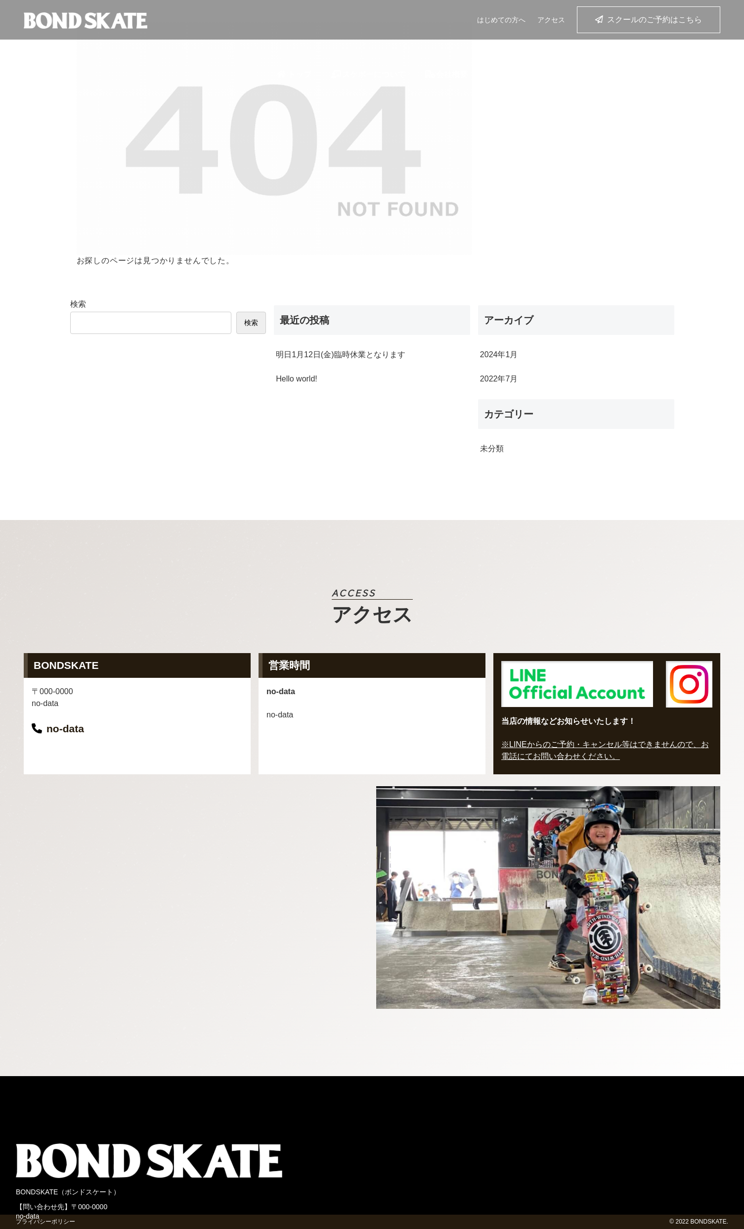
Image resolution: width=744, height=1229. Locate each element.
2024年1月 (499, 354)
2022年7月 (499, 379)
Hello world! (296, 379)
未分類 (492, 448)
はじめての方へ (501, 20)
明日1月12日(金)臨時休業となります (340, 354)
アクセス (551, 20)
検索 (78, 304)
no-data (65, 728)
